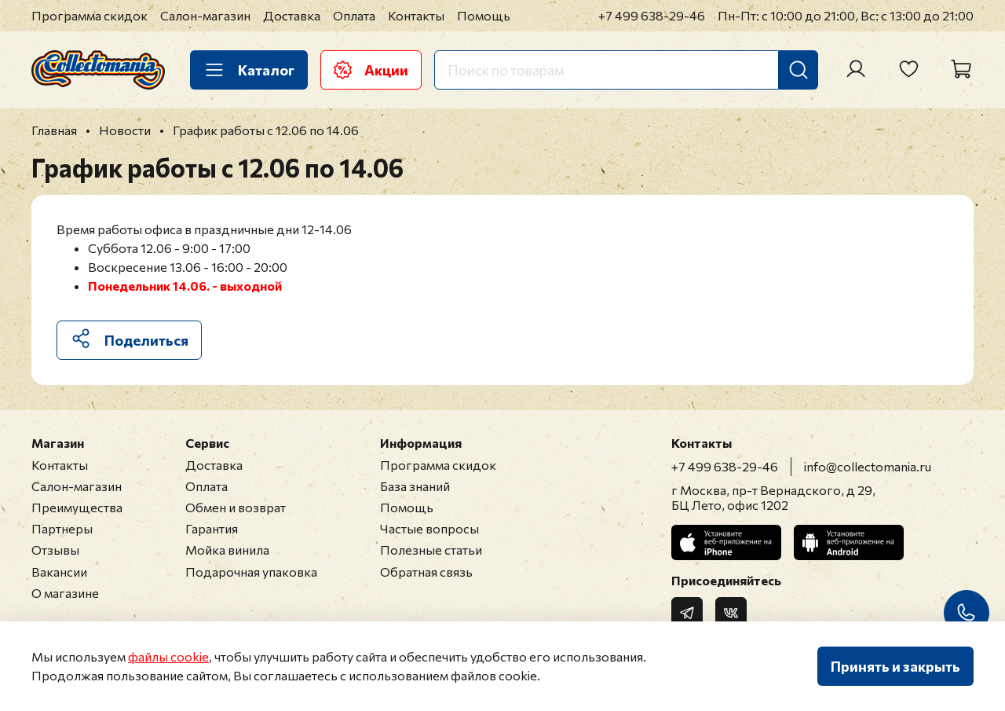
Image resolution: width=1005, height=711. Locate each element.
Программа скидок (89, 15)
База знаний (415, 485)
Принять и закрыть (895, 666)
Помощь (483, 15)
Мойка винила (227, 549)
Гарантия (211, 528)
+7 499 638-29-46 (651, 15)
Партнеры (62, 528)
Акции (371, 69)
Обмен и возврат (235, 507)
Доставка (291, 15)
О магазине (65, 592)
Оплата (354, 15)
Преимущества (76, 507)
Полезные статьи (431, 549)
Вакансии (59, 571)
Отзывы (55, 549)
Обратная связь (426, 571)
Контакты (416, 15)
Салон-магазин (205, 15)
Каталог (248, 70)
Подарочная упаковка (251, 571)
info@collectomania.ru (867, 466)
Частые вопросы (429, 528)
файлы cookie (168, 656)
